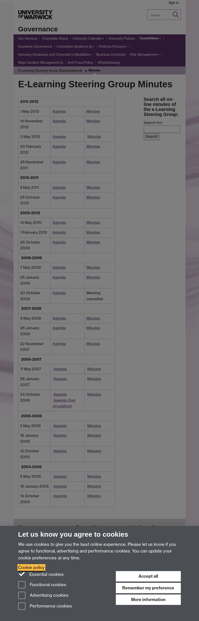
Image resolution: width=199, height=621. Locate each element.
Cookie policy (31, 567)
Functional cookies (42, 585)
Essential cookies (41, 574)
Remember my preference (148, 588)
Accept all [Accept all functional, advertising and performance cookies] (148, 576)
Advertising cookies (43, 595)
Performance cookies (45, 606)
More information (148, 599)
